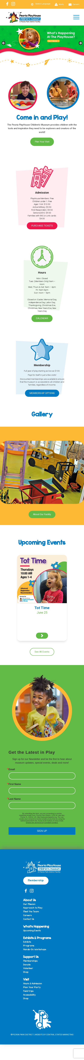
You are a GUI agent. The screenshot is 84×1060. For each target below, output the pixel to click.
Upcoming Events (32, 930)
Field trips (28, 991)
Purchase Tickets (42, 225)
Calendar (42, 318)
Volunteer (28, 968)
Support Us (31, 957)
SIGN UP (42, 831)
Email (12, 769)
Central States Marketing (59, 1034)
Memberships (30, 961)
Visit (26, 979)
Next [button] (80, 43)
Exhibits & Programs (37, 938)
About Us (29, 900)
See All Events (42, 651)
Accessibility (29, 994)
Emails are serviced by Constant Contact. (42, 823)
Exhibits (27, 942)
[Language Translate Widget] (44, 3)
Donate (27, 964)
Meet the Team (31, 911)
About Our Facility (42, 514)
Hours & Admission (32, 983)
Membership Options (42, 393)
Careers (73, 4)
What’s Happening (36, 926)
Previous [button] (4, 43)
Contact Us (28, 919)
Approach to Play (32, 907)
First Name (15, 784)
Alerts (59, 4)
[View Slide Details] (42, 44)
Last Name (15, 799)
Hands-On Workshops (34, 949)
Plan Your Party (32, 987)
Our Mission (29, 904)
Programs (28, 945)
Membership (36, 880)
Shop (25, 972)
